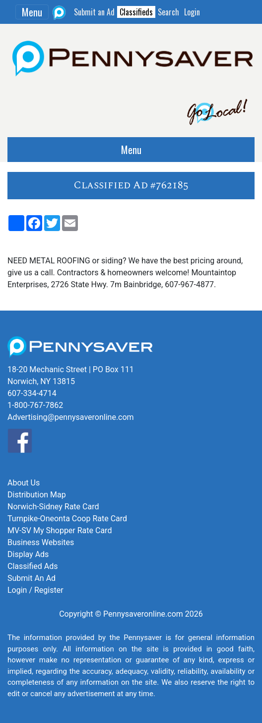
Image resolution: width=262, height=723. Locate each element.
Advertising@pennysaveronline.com (70, 417)
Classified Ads (32, 566)
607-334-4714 (32, 393)
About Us (23, 482)
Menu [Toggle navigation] (32, 11)
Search (168, 12)
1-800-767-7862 (35, 405)
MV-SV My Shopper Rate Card (59, 530)
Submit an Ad (94, 12)
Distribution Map (36, 494)
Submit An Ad (31, 578)
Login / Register (35, 590)
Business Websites (40, 542)
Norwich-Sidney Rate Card (53, 506)
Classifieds (136, 12)
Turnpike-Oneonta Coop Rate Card (67, 518)
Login (192, 12)
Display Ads (28, 554)
